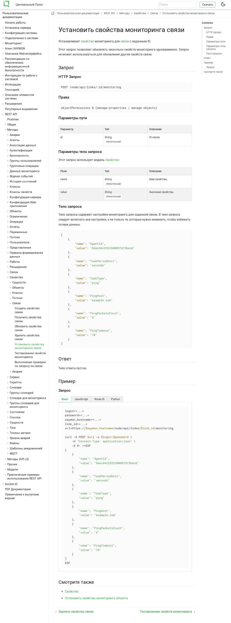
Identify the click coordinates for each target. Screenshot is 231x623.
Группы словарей (21, 393)
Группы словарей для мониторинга (24, 405)
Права (209, 36)
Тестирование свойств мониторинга (30, 355)
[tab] (64, 399)
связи (125, 41)
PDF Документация (18, 489)
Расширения (13, 103)
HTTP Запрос (213, 32)
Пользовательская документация (15, 15)
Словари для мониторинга (28, 398)
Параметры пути (215, 41)
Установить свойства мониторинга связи (29, 346)
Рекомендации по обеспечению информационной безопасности (17, 64)
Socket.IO (11, 484)
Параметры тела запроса (215, 47)
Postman (13, 119)
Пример (208, 62)
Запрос (208, 27)
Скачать (207, 4)
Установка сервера (18, 28)
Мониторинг (13, 43)
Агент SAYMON (15, 48)
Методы (18, 459)
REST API (11, 114)
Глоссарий (12, 89)
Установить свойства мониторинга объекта (96, 597)
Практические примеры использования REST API (24, 476)
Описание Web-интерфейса (23, 53)
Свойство (112, 160)
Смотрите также (213, 71)
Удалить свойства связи (75, 611)
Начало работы (15, 22)
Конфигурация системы (21, 33)
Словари (16, 387)
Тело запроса (214, 53)
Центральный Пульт (29, 4)
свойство (87, 41)
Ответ (207, 58)
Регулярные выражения (21, 109)
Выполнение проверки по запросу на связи (30, 364)
